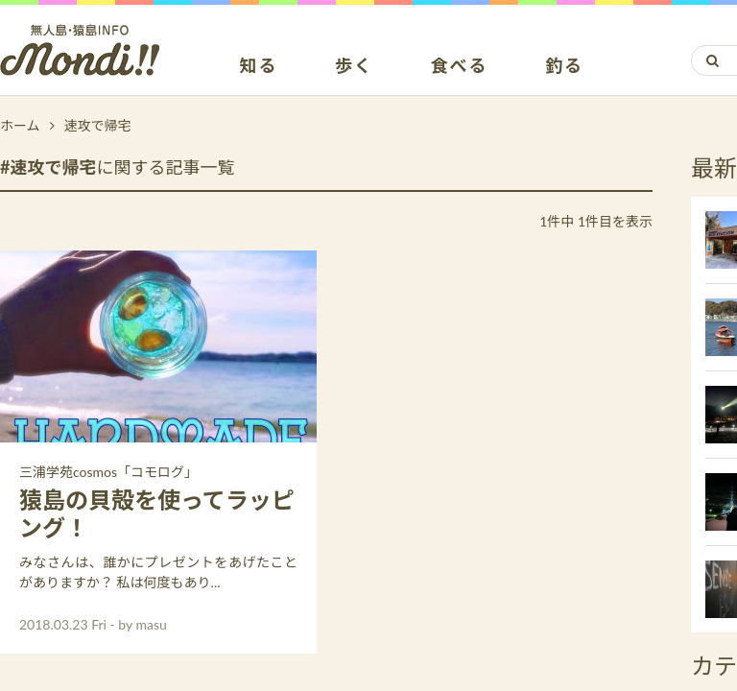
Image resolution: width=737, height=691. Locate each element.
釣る (564, 66)
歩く (354, 66)
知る (259, 66)
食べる (459, 66)
